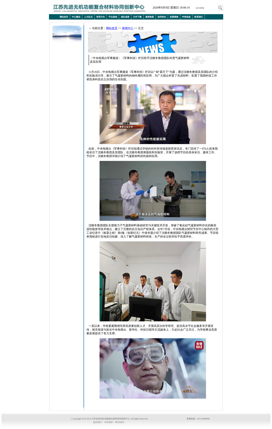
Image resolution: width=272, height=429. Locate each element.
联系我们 (198, 17)
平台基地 (113, 17)
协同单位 (162, 17)
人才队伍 (88, 17)
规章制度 (149, 17)
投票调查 (174, 17)
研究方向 (100, 17)
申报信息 (186, 17)
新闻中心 (127, 28)
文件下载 (137, 17)
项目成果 (125, 17)
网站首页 (64, 17)
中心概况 (76, 17)
